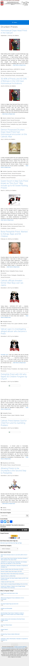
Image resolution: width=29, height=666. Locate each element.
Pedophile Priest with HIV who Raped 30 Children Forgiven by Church (14, 376)
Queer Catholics (22, 124)
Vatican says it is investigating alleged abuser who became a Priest (13, 331)
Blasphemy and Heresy (8, 463)
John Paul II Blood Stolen (6, 625)
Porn (23, 226)
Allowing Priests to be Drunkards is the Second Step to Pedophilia (13, 470)
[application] (14, 529)
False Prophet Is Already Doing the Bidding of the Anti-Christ (14, 584)
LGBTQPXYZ (16, 69)
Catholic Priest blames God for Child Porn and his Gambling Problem (14, 422)
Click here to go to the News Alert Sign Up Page (11, 543)
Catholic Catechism (7, 171)
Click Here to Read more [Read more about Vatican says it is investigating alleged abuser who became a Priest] (19, 362)
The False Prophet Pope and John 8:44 (9, 603)
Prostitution (4, 228)
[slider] (26, 529)
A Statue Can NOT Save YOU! (7, 581)
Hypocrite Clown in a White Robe (8, 576)
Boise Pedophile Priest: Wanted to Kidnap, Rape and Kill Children (14, 233)
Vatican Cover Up (11, 71)
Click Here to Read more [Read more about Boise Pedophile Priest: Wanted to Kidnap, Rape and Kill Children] (13, 267)
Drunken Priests (17, 122)
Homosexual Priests (7, 69)
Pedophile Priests (5, 120)
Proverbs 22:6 (4, 354)
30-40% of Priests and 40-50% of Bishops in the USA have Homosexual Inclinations (14, 81)
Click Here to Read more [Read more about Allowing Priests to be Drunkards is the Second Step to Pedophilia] (8, 503)
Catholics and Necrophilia (6, 608)
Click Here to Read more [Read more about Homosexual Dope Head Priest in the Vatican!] (19, 65)
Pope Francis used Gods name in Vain (9, 593)
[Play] (2, 530)
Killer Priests (5, 271)
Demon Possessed (7, 122)
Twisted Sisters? (4, 629)
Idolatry (4, 507)
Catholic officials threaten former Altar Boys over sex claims (12, 282)
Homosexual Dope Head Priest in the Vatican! (14, 31)
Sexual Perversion (15, 120)
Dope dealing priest (7, 73)
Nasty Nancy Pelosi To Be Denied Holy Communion (12, 573)
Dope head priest (17, 73)
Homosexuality (20, 75)
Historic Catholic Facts (8, 118)
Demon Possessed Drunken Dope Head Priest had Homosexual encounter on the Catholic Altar (14, 133)
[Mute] (22, 530)
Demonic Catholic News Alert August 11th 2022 (11, 571)
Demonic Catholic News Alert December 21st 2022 (12, 569)
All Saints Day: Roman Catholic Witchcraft (10, 634)
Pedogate (24, 122)
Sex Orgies (21, 368)
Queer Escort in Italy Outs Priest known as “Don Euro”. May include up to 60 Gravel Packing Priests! (14, 184)
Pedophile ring (14, 124)
